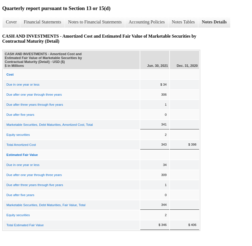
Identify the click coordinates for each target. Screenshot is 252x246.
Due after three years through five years (34, 104)
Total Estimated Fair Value (25, 225)
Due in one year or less (22, 84)
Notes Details (214, 22)
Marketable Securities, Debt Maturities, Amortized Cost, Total (49, 124)
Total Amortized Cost (21, 144)
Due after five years (20, 114)
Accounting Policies (147, 22)
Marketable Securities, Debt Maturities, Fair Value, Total (45, 205)
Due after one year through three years (34, 94)
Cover (11, 22)
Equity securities (18, 134)
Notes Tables (183, 22)
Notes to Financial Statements (95, 22)
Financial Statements (42, 22)
